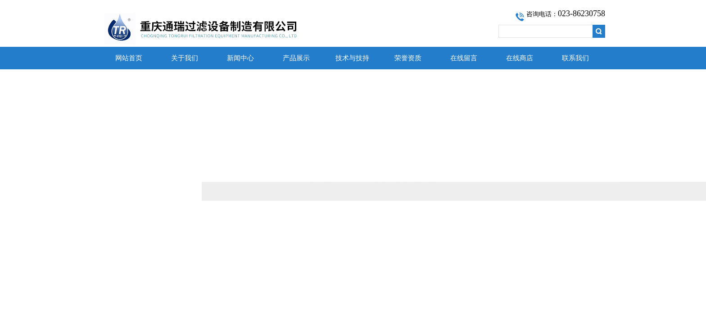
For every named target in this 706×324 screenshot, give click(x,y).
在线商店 (519, 58)
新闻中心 (240, 58)
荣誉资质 (407, 58)
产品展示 (296, 58)
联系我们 (575, 58)
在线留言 (463, 58)
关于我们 (184, 58)
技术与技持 (352, 58)
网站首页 (128, 58)
